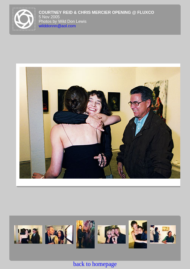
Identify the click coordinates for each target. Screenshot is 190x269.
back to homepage (95, 264)
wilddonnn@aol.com (57, 26)
